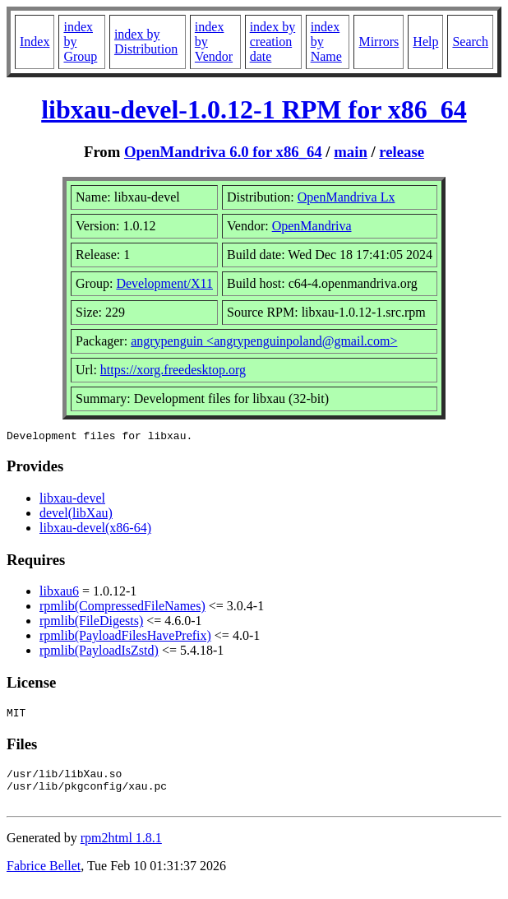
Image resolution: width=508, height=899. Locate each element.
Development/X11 (164, 283)
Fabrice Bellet (44, 878)
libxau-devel (72, 500)
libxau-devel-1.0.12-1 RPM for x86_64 (254, 109)
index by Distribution (146, 41)
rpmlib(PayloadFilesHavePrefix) (125, 638)
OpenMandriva (312, 226)
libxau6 (59, 593)
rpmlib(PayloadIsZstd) (99, 653)
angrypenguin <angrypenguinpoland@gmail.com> (264, 341)
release (401, 151)
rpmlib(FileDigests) (91, 623)
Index (34, 42)
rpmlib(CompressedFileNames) (122, 608)
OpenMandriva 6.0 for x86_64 (223, 151)
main (350, 151)
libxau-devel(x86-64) (95, 530)
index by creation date (273, 41)
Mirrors (378, 42)
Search (470, 42)
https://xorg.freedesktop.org (173, 370)
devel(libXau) (76, 515)
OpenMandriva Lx (346, 197)
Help (425, 42)
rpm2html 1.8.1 (121, 850)
